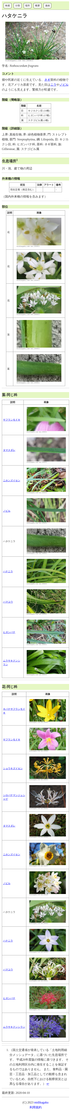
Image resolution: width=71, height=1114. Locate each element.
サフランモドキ (11, 420)
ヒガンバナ (9, 632)
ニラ (53, 84)
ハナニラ (8, 571)
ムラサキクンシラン (14, 1027)
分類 (17, 5)
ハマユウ (8, 602)
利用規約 (36, 1107)
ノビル (64, 84)
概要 (37, 5)
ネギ (47, 79)
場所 (27, 5)
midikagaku (41, 1102)
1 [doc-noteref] (17, 160)
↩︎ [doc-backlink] (48, 1083)
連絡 (47, 5)
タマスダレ (9, 450)
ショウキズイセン (13, 768)
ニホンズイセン (11, 480)
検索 (7, 5)
